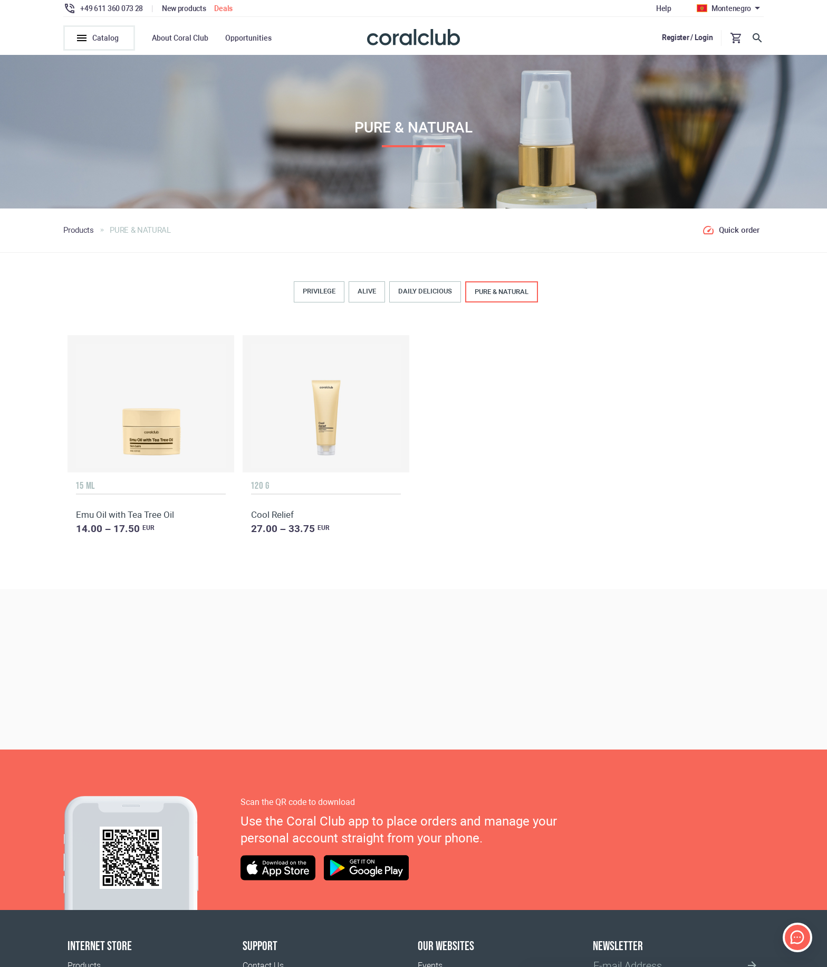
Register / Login (687, 37)
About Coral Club (180, 38)
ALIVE (367, 291)
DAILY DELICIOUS (425, 291)
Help (663, 8)
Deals (223, 8)
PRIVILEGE (319, 291)
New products (184, 8)
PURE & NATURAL (501, 292)
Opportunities (248, 38)
